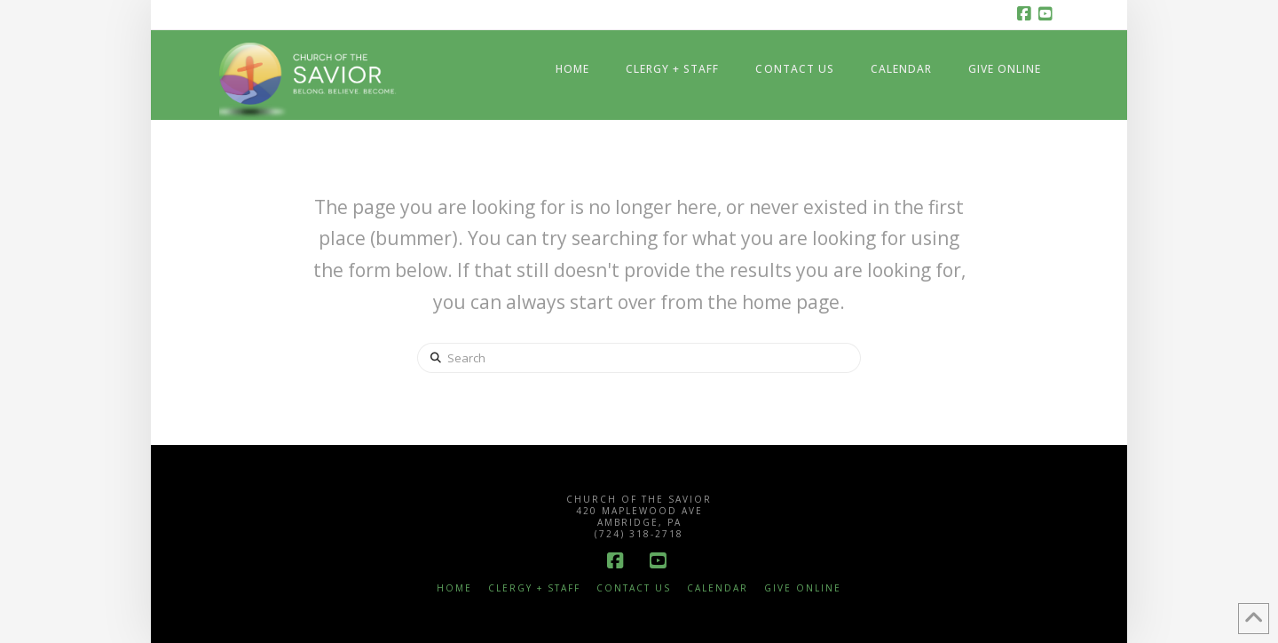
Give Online (802, 588)
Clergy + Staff (534, 588)
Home (454, 588)
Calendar (717, 588)
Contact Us (633, 588)
